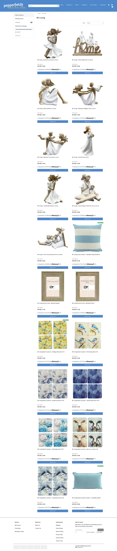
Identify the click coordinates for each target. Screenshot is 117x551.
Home (76, 5)
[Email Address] (86, 530)
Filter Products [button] (19, 15)
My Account (18, 525)
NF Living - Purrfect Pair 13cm (80, 157)
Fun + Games (93, 5)
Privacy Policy (59, 534)
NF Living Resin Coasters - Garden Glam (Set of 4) (85, 400)
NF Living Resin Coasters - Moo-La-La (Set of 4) (85, 449)
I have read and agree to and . (88, 532)
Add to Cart (52, 73)
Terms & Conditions (90, 532)
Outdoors (84, 5)
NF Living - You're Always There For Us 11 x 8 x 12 (85, 206)
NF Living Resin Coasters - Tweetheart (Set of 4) (50, 498)
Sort (84, 23)
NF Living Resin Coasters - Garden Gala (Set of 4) (50, 400)
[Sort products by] (95, 23)
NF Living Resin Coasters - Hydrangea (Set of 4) (50, 449)
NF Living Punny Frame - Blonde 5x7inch (83, 303)
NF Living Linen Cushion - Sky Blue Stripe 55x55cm (86, 254)
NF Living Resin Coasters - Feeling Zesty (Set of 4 (50, 352)
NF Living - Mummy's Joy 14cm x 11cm (48, 157)
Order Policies (59, 528)
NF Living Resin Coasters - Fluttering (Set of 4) (85, 352)
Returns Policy (59, 531)
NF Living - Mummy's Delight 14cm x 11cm (84, 108)
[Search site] (58, 6)
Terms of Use (59, 541)
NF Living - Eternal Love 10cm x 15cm (47, 60)
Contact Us (38, 528)
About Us (37, 525)
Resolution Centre (19, 531)
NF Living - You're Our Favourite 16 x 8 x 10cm (49, 254)
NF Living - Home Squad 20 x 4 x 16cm (82, 60)
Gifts (62, 5)
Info (60, 69)
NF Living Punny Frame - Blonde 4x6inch (48, 303)
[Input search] (42, 6)
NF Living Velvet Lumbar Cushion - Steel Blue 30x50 (86, 498)
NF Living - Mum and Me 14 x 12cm (46, 108)
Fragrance (69, 5)
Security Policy (59, 537)
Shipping (58, 525)
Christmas (102, 5)
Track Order (18, 528)
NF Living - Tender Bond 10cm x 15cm (47, 206)
